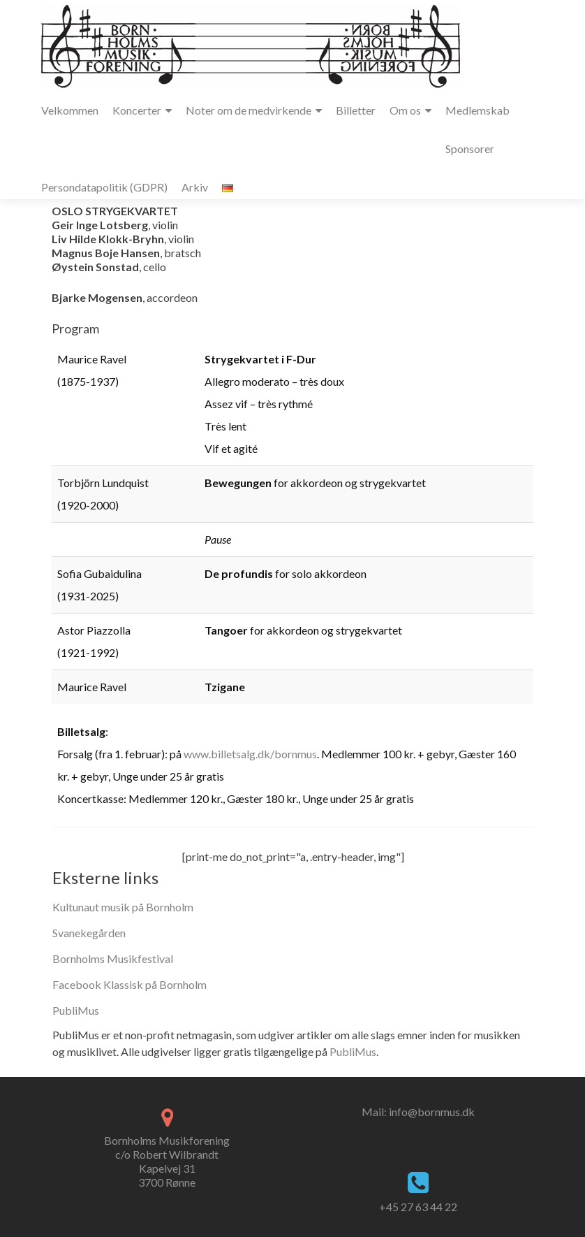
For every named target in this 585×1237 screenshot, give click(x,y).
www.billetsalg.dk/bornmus (250, 753)
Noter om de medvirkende (248, 110)
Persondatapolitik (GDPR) (104, 187)
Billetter (356, 110)
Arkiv (195, 187)
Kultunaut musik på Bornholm (122, 906)
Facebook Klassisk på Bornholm (129, 984)
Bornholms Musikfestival (112, 958)
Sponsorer (469, 148)
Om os (405, 110)
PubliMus (75, 1010)
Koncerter (136, 110)
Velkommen (69, 110)
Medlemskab (477, 110)
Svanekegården (89, 932)
